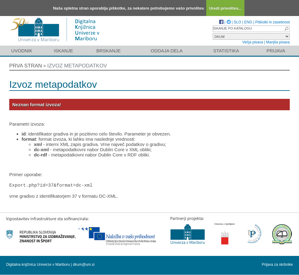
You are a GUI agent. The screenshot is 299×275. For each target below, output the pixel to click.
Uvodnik (21, 50)
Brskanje (108, 50)
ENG (248, 22)
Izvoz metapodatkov (77, 66)
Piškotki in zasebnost (272, 22)
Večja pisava (252, 42)
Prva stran (25, 66)
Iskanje (63, 50)
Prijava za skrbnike (277, 265)
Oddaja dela (166, 50)
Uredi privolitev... (225, 8)
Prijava (276, 50)
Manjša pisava (278, 42)
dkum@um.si (84, 265)
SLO (237, 22)
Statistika (226, 50)
